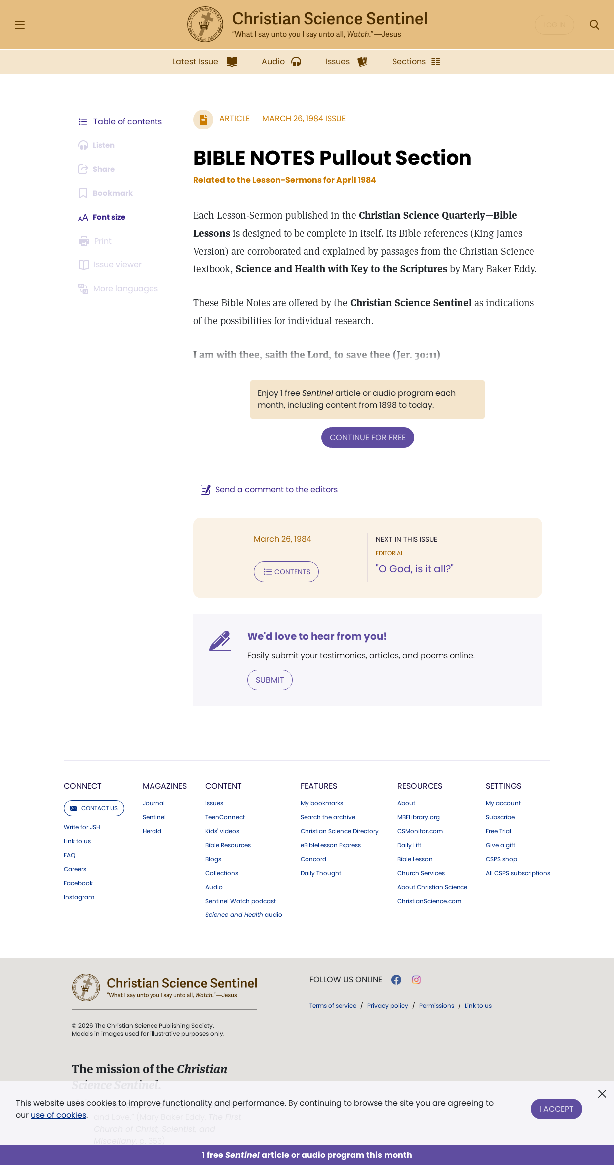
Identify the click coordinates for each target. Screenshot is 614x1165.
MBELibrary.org (418, 815)
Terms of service (332, 1003)
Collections (221, 871)
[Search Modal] (594, 25)
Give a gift (500, 843)
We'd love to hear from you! (312, 635)
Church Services (421, 871)
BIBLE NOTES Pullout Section (327, 157)
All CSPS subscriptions (518, 871)
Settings (503, 784)
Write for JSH (82, 825)
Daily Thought (321, 871)
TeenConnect (225, 815)
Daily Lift (409, 843)
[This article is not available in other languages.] (120, 289)
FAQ (69, 853)
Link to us (77, 839)
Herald (152, 829)
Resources (419, 784)
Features (319, 784)
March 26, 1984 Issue (299, 118)
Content (223, 784)
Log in (554, 25)
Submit (265, 678)
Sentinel (154, 815)
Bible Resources (228, 843)
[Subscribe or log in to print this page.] (97, 241)
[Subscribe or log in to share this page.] (99, 169)
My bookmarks (322, 801)
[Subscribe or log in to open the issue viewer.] (112, 265)
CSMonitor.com (420, 829)
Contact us (94, 806)
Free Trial (498, 829)
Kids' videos (222, 829)
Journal (154, 801)
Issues (214, 801)
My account (503, 801)
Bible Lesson (415, 857)
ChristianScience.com (429, 899)
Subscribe (500, 815)
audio (243, 913)
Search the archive (328, 815)
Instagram (79, 895)
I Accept (556, 1107)
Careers (75, 867)
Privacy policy (387, 1003)
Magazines (165, 784)
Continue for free (365, 437)
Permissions (436, 1003)
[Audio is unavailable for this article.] (99, 145)
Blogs (213, 857)
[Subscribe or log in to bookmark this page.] (107, 193)
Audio (214, 885)
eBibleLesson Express (331, 843)
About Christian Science (432, 885)
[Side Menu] (20, 25)
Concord (313, 857)
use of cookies (58, 1115)
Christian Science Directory (340, 829)
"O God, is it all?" (412, 569)
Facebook (78, 881)
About (406, 801)
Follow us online (345, 978)
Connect (83, 784)
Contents (281, 571)
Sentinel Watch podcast (240, 899)
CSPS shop (501, 857)
